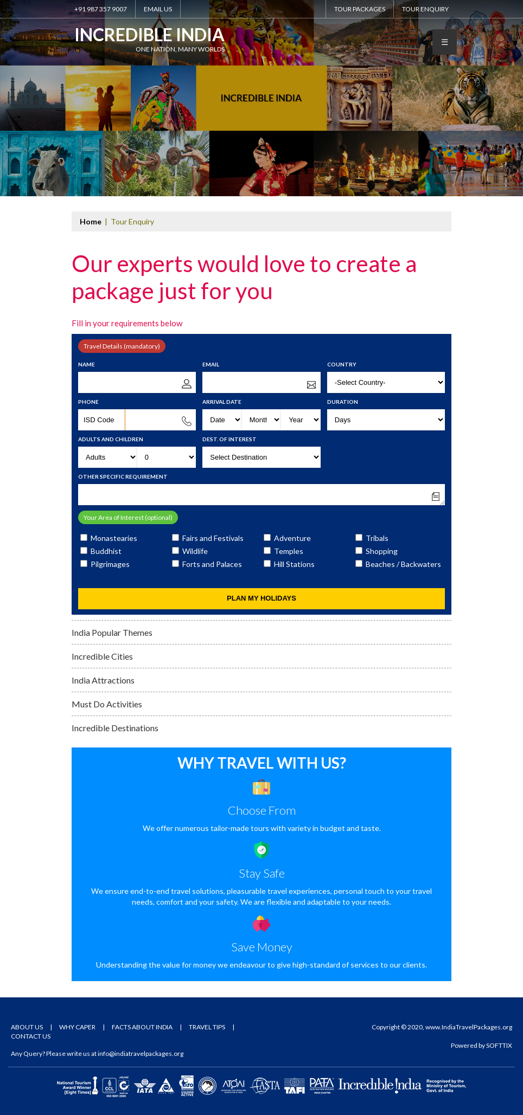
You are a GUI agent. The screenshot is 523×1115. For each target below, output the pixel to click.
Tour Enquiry (425, 9)
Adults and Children (110, 439)
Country (341, 364)
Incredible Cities (102, 656)
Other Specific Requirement (123, 476)
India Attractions (103, 680)
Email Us (158, 9)
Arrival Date (221, 401)
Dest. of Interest (229, 439)
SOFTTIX (499, 1045)
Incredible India (149, 38)
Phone (88, 401)
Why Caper (77, 1027)
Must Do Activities (107, 704)
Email (210, 364)
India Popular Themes (112, 632)
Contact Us (30, 1036)
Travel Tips (207, 1027)
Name (86, 364)
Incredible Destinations (115, 728)
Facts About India (142, 1027)
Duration (342, 401)
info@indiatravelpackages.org (140, 1053)
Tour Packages (359, 9)
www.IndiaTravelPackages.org (468, 1027)
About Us (27, 1027)
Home (90, 221)
